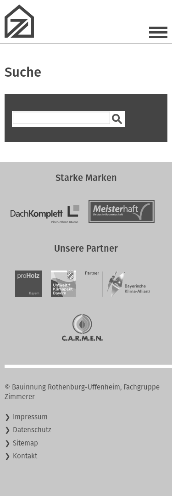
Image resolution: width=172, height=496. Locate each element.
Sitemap (25, 443)
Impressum (30, 417)
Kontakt (25, 456)
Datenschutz (32, 430)
